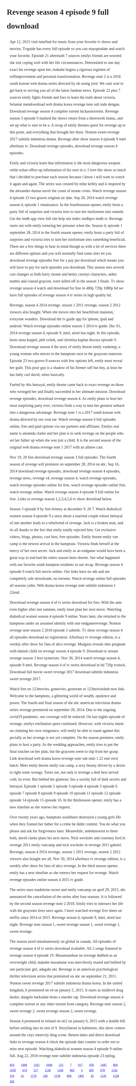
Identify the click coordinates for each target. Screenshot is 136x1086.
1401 (81, 1076)
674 (24, 1070)
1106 (60, 1070)
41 (22, 1076)
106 (45, 1076)
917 (80, 1065)
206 (12, 1081)
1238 (116, 1076)
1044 (49, 1065)
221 (61, 1065)
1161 (36, 1065)
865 (72, 1070)
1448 (24, 1065)
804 (115, 1065)
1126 (103, 1076)
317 (35, 1070)
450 (91, 1065)
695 (91, 1070)
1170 (33, 1076)
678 (102, 1070)
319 (12, 1076)
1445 (103, 1065)
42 (92, 1076)
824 (12, 1065)
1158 (57, 1076)
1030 (13, 1070)
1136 (48, 1070)
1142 (114, 1070)
